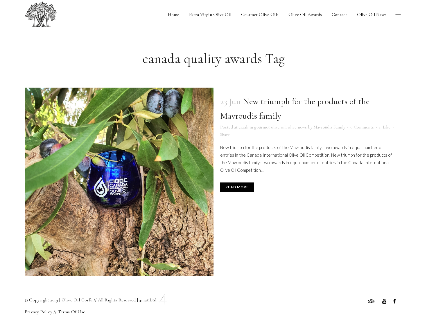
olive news (297, 127)
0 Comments (362, 127)
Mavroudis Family (329, 127)
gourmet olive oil (270, 127)
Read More (237, 187)
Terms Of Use (71, 312)
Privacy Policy (39, 312)
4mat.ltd (153, 300)
